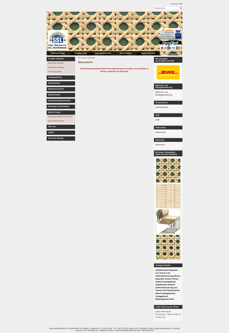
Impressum (160, 145)
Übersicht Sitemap (55, 138)
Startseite (174, 4)
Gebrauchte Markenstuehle (59, 101)
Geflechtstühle (126, 53)
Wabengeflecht (162, 299)
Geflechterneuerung (164, 276)
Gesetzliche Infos (148, 53)
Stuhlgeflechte (168, 293)
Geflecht (171, 285)
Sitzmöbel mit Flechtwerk (58, 106)
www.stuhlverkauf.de (56, 121)
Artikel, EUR (56, 59)
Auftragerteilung (58, 53)
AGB (157, 120)
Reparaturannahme (103, 53)
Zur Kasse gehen (54, 72)
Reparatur (159, 279)
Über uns (52, 127)
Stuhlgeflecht (169, 282)
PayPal (51, 132)
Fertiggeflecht (161, 296)
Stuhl (171, 299)
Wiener (158, 293)
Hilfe (180, 4)
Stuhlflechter (161, 285)
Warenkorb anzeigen (56, 67)
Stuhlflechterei (80, 53)
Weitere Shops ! (54, 112)
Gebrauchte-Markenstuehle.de (60, 117)
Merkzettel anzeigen (56, 63)
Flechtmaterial (173, 290)
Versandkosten (161, 107)
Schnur (168, 279)
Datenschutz (160, 132)
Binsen (177, 276)
